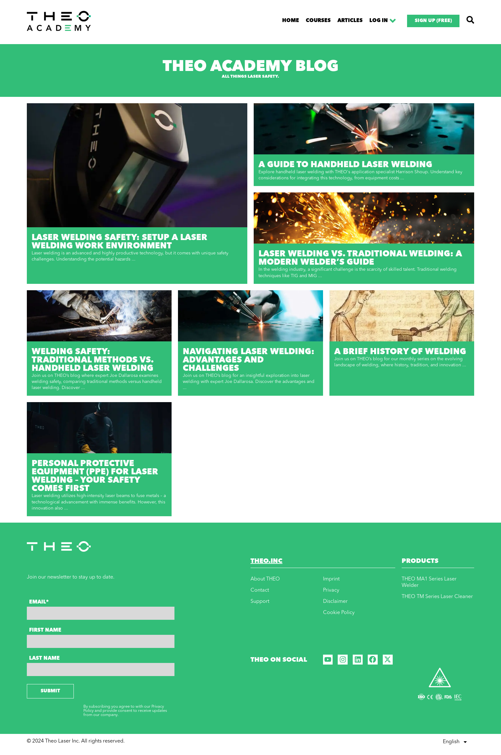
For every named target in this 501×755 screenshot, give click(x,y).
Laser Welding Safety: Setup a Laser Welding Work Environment (119, 242)
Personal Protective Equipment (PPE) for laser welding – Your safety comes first (95, 476)
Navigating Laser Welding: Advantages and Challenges (248, 360)
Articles (350, 20)
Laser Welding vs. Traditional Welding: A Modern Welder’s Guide (360, 258)
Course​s (318, 20)
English (455, 742)
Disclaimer (335, 601)
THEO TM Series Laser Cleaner (437, 596)
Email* (39, 602)
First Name (45, 630)
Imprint (331, 579)
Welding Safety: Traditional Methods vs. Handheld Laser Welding (92, 360)
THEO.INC (266, 561)
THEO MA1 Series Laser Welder (429, 582)
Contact (259, 590)
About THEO (265, 579)
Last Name (44, 658)
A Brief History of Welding (400, 352)
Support (259, 601)
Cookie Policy (339, 612)
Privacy (331, 590)
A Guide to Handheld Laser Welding (345, 165)
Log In (383, 20)
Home (290, 20)
